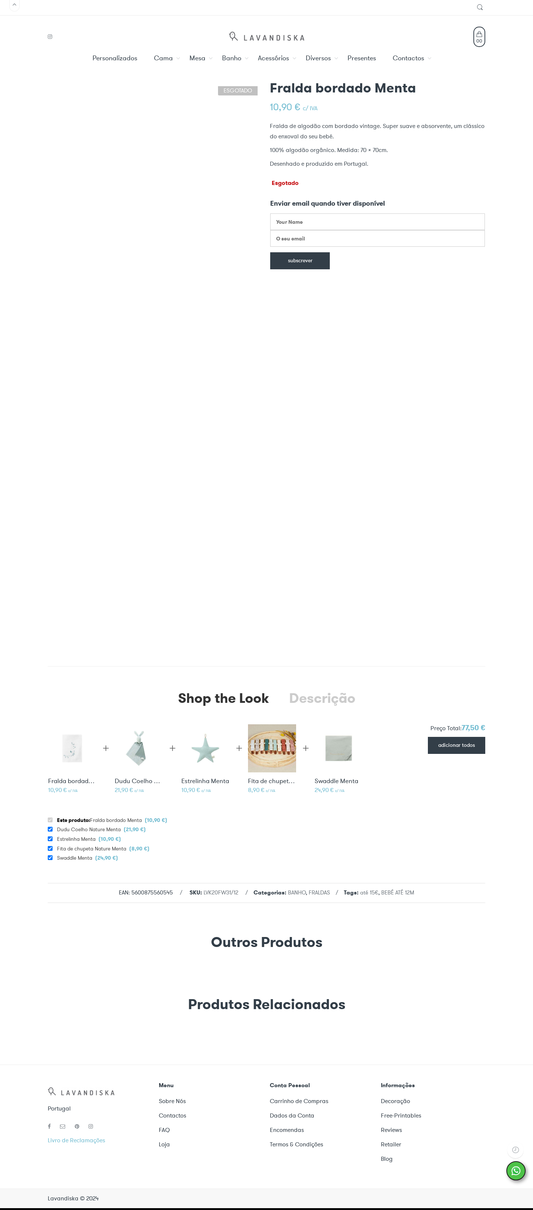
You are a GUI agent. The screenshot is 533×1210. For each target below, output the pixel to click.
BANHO (297, 892)
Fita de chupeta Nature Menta (272, 781)
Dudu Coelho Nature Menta (139, 781)
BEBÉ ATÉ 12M (397, 892)
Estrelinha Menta (205, 781)
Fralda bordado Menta (112, 820)
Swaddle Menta (336, 781)
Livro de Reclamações (76, 1140)
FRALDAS (319, 892)
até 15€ (369, 892)
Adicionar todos (456, 745)
